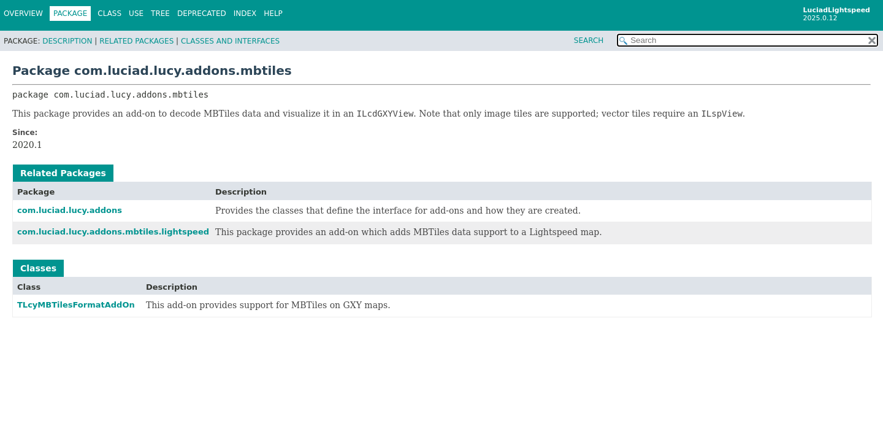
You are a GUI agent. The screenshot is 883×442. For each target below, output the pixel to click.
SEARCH (589, 40)
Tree (160, 13)
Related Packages (136, 41)
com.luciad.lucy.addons (69, 210)
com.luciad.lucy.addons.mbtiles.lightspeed (113, 231)
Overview (23, 13)
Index (245, 13)
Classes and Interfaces (230, 41)
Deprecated (201, 13)
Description (67, 41)
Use (136, 13)
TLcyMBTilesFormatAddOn (76, 304)
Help (273, 13)
